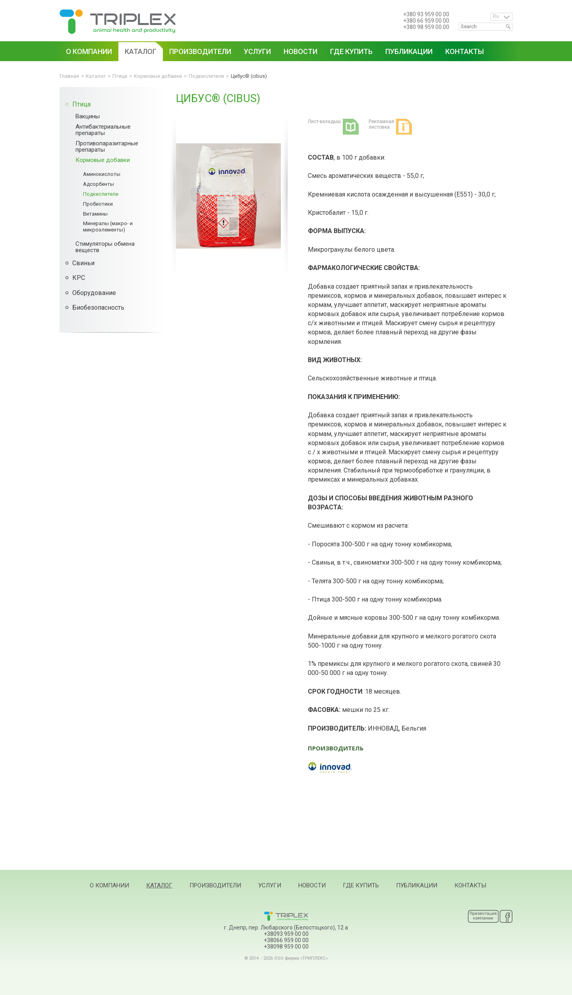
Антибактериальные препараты (103, 130)
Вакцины (87, 116)
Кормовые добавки (102, 160)
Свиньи (83, 263)
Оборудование (94, 293)
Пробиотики (98, 204)
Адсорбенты (98, 184)
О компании (109, 885)
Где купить (361, 885)
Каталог (159, 885)
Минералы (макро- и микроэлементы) (108, 226)
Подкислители (100, 194)
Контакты (470, 885)
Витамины (95, 214)
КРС (78, 278)
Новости (312, 885)
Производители (215, 885)
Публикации (416, 885)
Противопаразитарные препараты (106, 146)
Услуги (269, 885)
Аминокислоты (101, 174)
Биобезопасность (98, 307)
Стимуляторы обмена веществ (105, 247)
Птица (81, 104)
